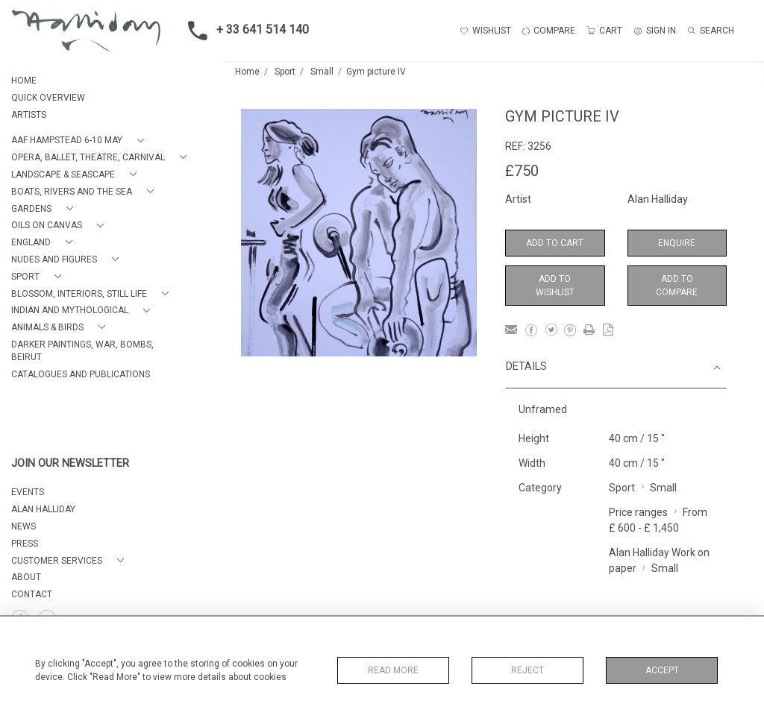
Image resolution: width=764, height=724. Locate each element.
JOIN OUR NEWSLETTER (70, 463)
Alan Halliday (657, 199)
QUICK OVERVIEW (48, 97)
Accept (662, 670)
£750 (522, 170)
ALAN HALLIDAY (43, 509)
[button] (80, 140)
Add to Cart (554, 243)
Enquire (676, 243)
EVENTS (27, 492)
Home (247, 71)
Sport (285, 71)
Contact (31, 594)
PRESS (24, 543)
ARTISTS (28, 115)
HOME (24, 80)
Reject (527, 670)
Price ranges (638, 512)
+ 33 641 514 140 (244, 30)
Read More (393, 670)
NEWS (23, 526)
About (26, 577)
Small (322, 71)
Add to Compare (677, 286)
